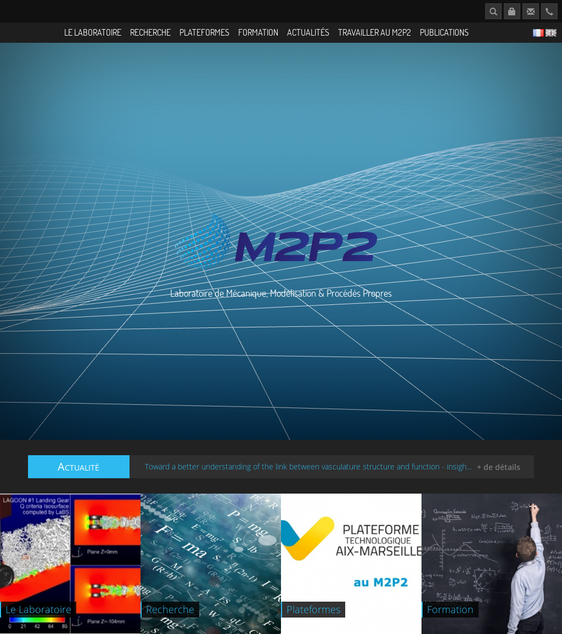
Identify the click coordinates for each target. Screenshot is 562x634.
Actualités (308, 32)
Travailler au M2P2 (374, 32)
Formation (258, 32)
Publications (444, 32)
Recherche (150, 32)
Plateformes (204, 32)
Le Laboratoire (92, 32)
